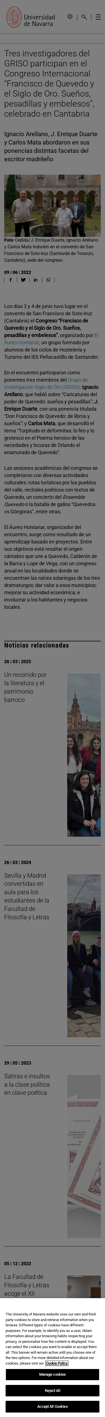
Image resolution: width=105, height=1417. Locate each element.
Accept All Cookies (52, 1406)
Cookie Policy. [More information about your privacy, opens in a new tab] (57, 1363)
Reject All (52, 1391)
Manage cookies (52, 1374)
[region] (52, 1357)
